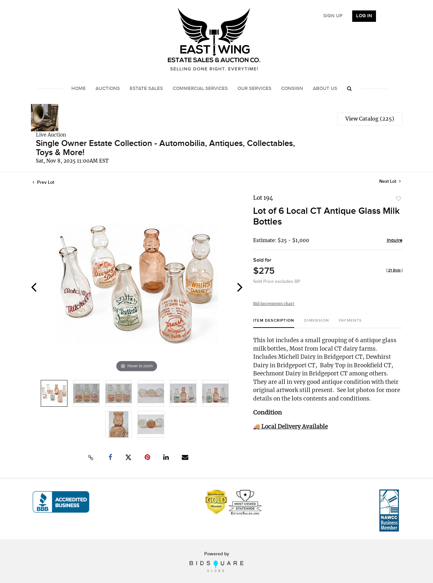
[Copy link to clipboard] (90, 457)
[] (394, 270)
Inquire (394, 240)
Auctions (107, 89)
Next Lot (390, 181)
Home (78, 89)
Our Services (254, 89)
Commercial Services (200, 89)
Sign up (332, 16)
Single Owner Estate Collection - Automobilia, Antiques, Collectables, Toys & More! (165, 148)
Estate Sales (146, 89)
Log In (364, 16)
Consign (292, 89)
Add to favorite (398, 198)
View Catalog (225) (369, 118)
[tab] (273, 323)
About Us (325, 89)
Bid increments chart (273, 303)
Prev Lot (43, 182)
